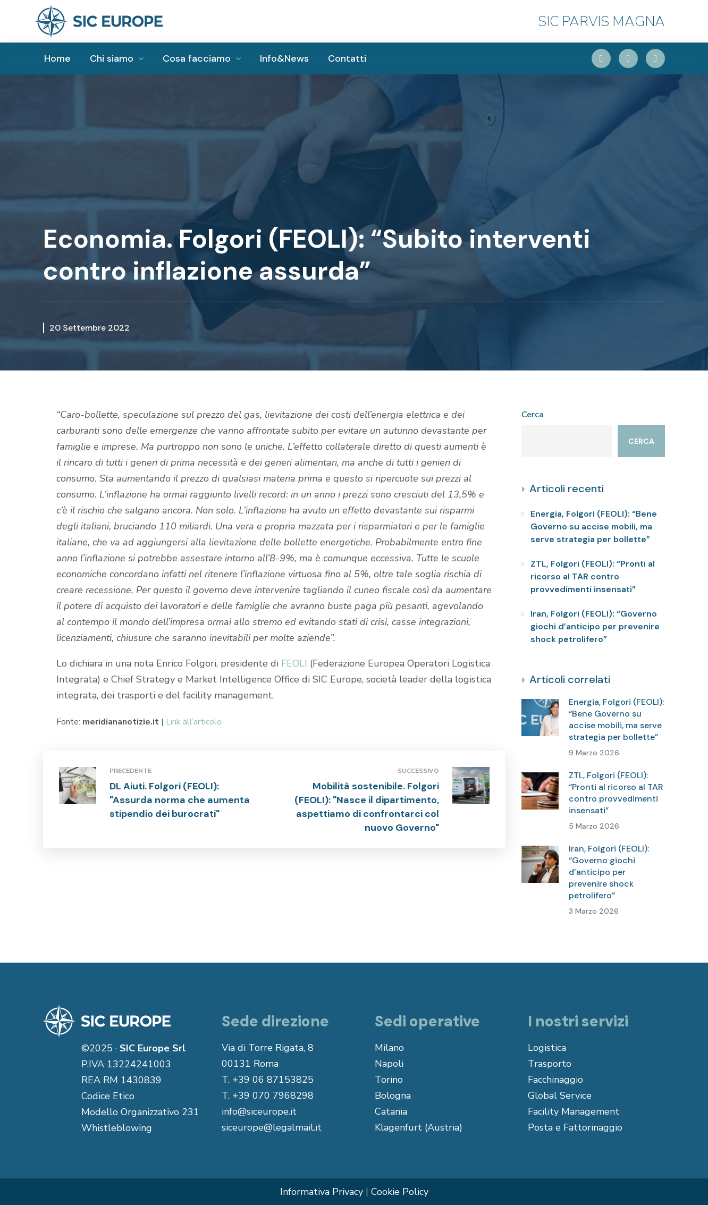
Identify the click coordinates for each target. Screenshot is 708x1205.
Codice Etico (107, 1096)
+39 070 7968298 (273, 1095)
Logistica (547, 1047)
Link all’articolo (194, 722)
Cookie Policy (399, 1191)
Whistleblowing (116, 1128)
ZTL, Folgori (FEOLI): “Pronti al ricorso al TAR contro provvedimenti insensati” (592, 576)
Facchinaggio (555, 1079)
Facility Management (573, 1111)
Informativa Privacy (321, 1191)
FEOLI (294, 663)
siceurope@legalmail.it (272, 1127)
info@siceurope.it (259, 1111)
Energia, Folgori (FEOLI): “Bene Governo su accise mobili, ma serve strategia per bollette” (593, 526)
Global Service (560, 1095)
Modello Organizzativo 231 (140, 1112)
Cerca (532, 414)
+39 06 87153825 (273, 1079)
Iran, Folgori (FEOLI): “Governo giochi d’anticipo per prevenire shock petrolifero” (595, 626)
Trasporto (549, 1063)
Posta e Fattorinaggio (575, 1127)
